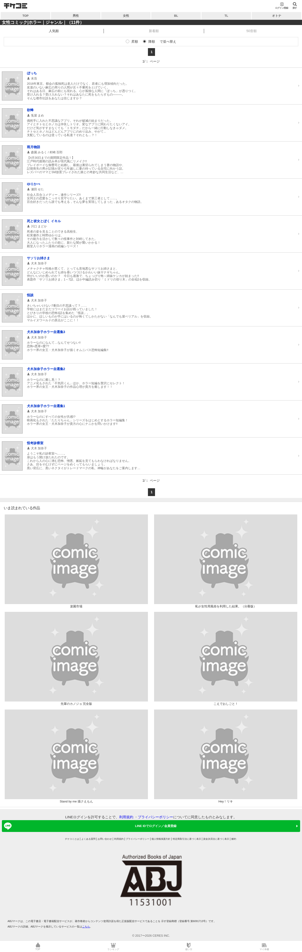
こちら (86, 926)
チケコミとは (72, 839)
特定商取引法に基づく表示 (187, 839)
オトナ (276, 15)
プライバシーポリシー (155, 817)
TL (226, 15)
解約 (233, 839)
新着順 (154, 31)
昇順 (134, 41)
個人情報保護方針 (160, 839)
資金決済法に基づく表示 (216, 839)
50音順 (251, 31)
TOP (25, 15)
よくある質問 (88, 839)
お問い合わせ (105, 839)
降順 (151, 41)
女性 (126, 15)
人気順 (54, 31)
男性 (76, 15)
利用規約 (126, 817)
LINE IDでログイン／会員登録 (89, 826)
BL (176, 15)
